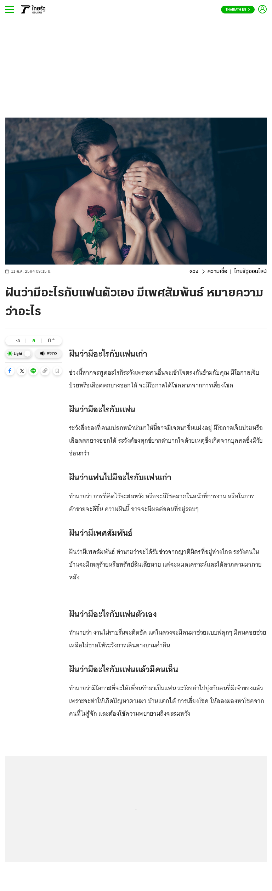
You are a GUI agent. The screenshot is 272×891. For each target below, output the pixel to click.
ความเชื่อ (217, 271)
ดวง (193, 271)
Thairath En (238, 10)
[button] (10, 370)
